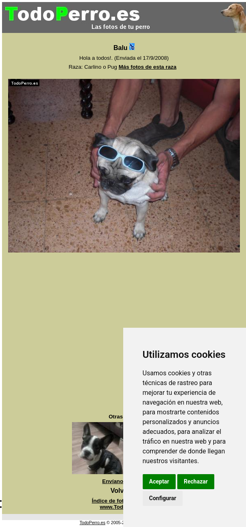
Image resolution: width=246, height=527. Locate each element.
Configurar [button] (162, 498)
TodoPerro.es (92, 522)
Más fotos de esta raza (147, 67)
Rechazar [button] (196, 481)
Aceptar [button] (159, 481)
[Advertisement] (76, 333)
